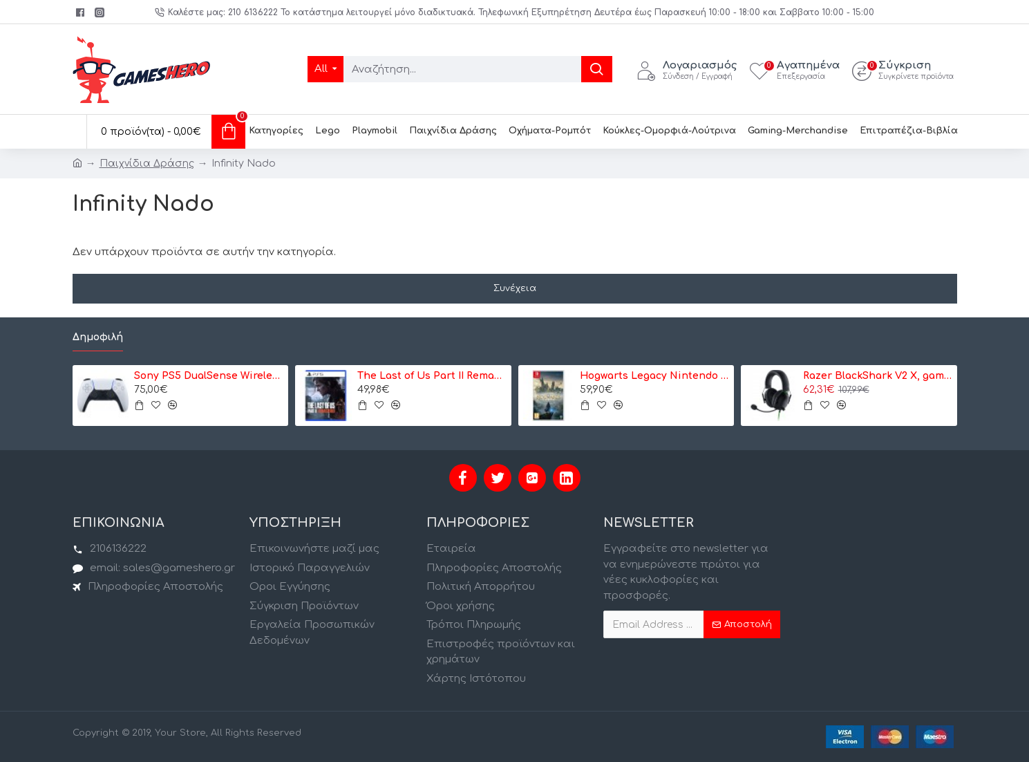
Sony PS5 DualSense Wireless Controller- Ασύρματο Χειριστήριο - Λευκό (208, 376)
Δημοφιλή (98, 337)
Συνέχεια (514, 288)
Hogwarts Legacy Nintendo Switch (654, 376)
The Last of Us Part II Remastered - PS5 (432, 376)
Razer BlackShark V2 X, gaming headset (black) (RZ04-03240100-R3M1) (877, 376)
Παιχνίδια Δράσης (147, 163)
